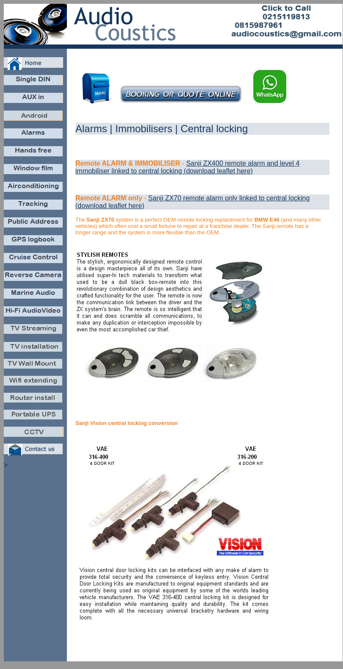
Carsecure (34, 135)
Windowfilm (34, 171)
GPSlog (34, 242)
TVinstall (34, 349)
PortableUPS (34, 417)
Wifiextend (34, 383)
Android (34, 118)
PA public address (34, 224)
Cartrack (34, 207)
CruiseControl (34, 260)
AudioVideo (34, 313)
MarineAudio (34, 296)
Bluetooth (34, 153)
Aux (34, 100)
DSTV (34, 331)
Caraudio (34, 82)
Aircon (34, 189)
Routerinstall (34, 400)
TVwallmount (34, 366)
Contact (34, 451)
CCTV (34, 434)
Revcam (34, 278)
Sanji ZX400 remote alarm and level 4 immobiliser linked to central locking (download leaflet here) (187, 167)
